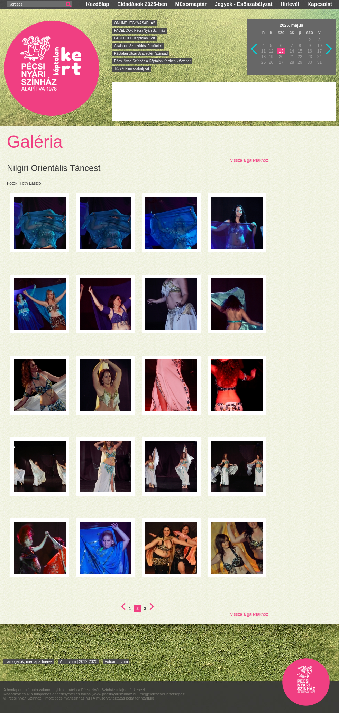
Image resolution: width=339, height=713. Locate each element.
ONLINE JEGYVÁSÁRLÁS (134, 23)
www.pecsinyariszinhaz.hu (115, 694)
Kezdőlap (97, 4)
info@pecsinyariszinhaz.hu (68, 698)
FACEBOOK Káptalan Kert (134, 38)
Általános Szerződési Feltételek (138, 46)
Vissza (254, 49)
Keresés (15, 4)
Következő (329, 49)
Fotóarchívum (116, 661)
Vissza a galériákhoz (249, 160)
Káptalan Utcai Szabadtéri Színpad (141, 53)
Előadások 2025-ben (142, 4)
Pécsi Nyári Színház (52, 68)
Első (123, 606)
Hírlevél (290, 4)
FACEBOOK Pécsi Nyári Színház (139, 31)
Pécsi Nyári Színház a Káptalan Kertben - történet (152, 61)
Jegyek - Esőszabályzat (244, 4)
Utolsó (151, 606)
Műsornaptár (191, 4)
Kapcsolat (319, 4)
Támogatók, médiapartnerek (29, 661)
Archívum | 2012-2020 (78, 661)
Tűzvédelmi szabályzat (131, 69)
